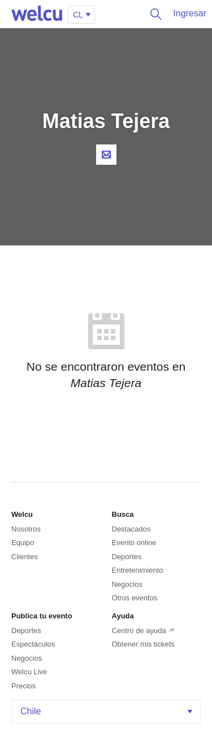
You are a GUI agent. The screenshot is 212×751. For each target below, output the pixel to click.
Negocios (127, 584)
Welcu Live (29, 671)
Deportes (127, 556)
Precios (23, 686)
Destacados (131, 529)
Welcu (36, 14)
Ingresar (189, 13)
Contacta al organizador (106, 154)
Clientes (24, 556)
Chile (107, 711)
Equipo (22, 542)
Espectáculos (33, 644)
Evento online (134, 542)
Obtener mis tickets (143, 644)
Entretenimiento (137, 570)
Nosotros (26, 529)
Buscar (153, 14)
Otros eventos (135, 598)
